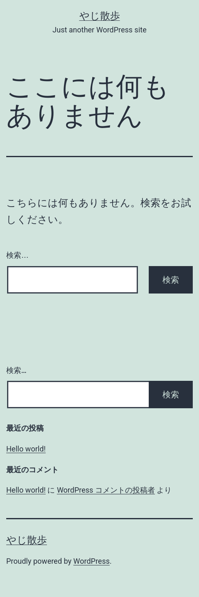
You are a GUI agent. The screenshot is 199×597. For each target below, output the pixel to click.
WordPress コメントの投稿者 (106, 490)
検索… (17, 255)
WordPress (92, 561)
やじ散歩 (99, 16)
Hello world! (26, 448)
